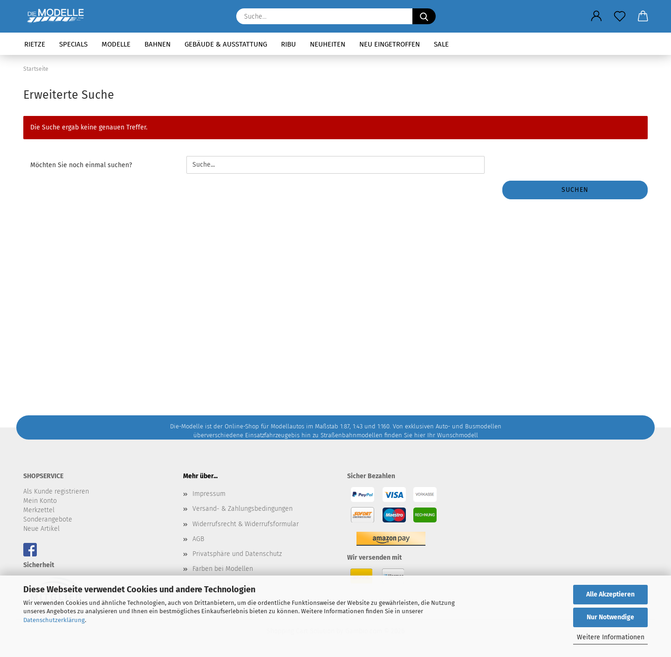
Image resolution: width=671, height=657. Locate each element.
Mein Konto (40, 501)
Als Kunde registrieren (56, 491)
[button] (596, 16)
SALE (441, 44)
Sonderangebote (47, 519)
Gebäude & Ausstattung (226, 44)
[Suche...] (424, 16)
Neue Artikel (41, 529)
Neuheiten (327, 44)
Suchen (575, 190)
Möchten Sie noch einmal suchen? (81, 165)
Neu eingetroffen (389, 44)
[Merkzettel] (619, 16)
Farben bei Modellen (222, 569)
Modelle (116, 44)
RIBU (288, 44)
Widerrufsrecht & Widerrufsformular (245, 524)
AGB (198, 539)
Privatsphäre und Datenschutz (237, 554)
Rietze (34, 44)
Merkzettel (39, 510)
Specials (73, 44)
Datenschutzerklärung (54, 619)
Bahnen (157, 44)
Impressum (209, 494)
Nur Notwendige (610, 617)
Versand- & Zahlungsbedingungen (242, 509)
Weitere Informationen (610, 637)
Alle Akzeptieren (610, 594)
